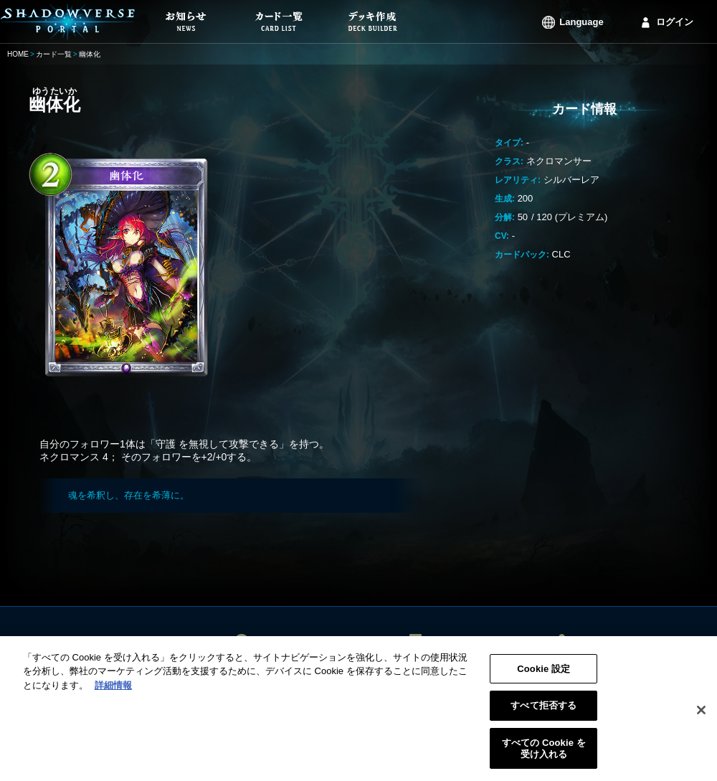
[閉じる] (701, 715)
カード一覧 (54, 54)
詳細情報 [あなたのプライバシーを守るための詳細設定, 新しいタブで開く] (113, 690)
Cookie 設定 (543, 673)
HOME (18, 54)
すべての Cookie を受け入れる (544, 753)
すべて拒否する (543, 711)
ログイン (674, 21)
